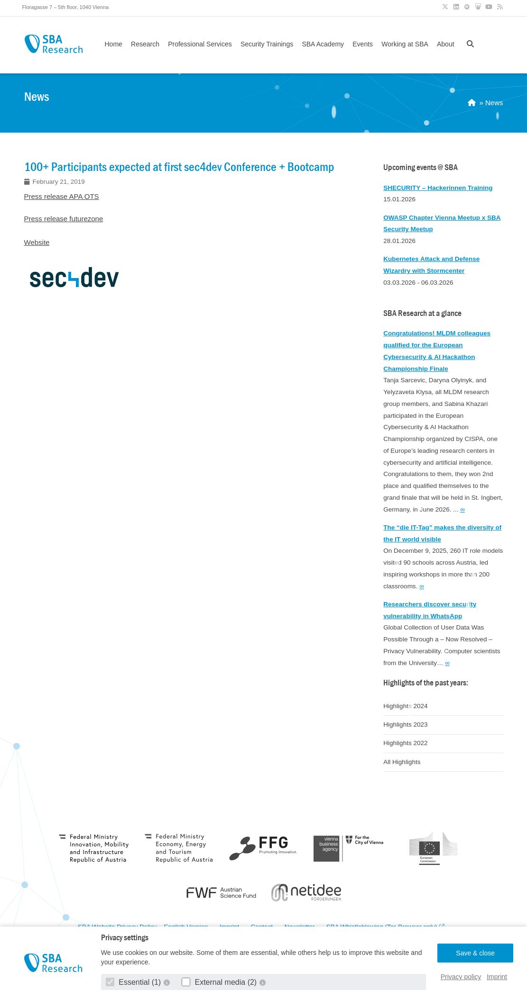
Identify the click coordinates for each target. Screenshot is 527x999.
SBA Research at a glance (422, 313)
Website (37, 242)
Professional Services (200, 44)
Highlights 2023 (405, 724)
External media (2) (220, 982)
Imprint (497, 977)
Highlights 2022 (405, 743)
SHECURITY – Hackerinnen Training (437, 187)
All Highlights (401, 761)
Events (362, 44)
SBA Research (53, 44)
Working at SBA (404, 44)
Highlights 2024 (405, 706)
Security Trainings (266, 44)
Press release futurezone (63, 219)
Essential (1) (134, 982)
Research (145, 44)
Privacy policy (461, 977)
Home (113, 44)
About (445, 44)
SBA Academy (323, 44)
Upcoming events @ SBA (420, 167)
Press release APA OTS (61, 196)
